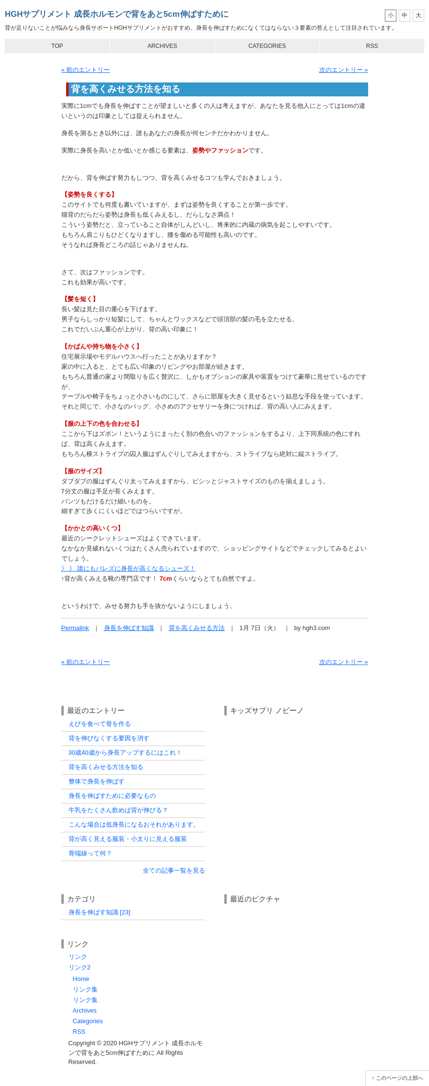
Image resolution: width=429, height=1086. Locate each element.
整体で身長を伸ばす (97, 781)
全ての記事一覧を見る (174, 870)
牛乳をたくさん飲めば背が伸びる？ (118, 810)
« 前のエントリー (85, 69)
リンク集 (85, 989)
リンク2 (80, 967)
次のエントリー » (343, 69)
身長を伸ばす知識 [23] (99, 912)
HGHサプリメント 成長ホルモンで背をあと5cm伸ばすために (117, 14)
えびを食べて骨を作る (100, 723)
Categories (267, 46)
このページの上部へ (399, 1078)
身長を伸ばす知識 (129, 627)
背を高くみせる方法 (197, 627)
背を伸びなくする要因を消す (109, 738)
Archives (162, 46)
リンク (78, 956)
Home (81, 978)
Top (57, 46)
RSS (372, 46)
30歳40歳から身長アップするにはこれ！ (125, 752)
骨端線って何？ (90, 853)
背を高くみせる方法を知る (106, 767)
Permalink (75, 627)
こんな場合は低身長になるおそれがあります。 (134, 824)
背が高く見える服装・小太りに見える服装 (128, 838)
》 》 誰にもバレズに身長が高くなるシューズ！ (128, 568)
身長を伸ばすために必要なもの (112, 795)
